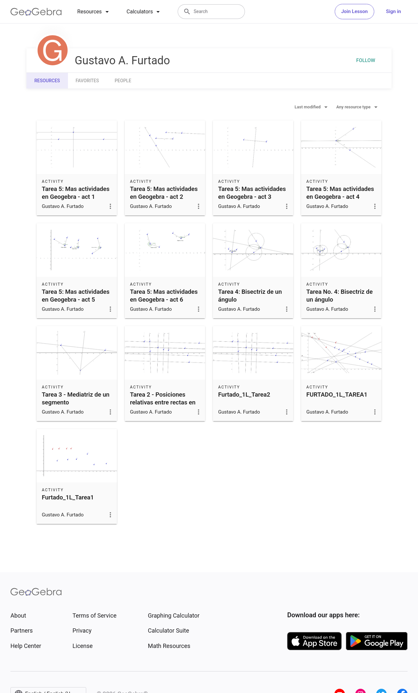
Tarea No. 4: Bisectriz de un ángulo (339, 295)
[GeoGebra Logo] (36, 12)
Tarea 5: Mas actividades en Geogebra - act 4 (340, 192)
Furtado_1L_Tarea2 (244, 394)
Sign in (393, 11)
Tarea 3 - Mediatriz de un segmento (75, 398)
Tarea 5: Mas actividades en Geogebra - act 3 (252, 192)
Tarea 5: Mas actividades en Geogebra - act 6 (164, 295)
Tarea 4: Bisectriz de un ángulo (250, 295)
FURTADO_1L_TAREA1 (336, 394)
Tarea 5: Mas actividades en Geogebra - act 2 (164, 192)
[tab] (94, 12)
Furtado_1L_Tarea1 (68, 497)
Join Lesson (354, 11)
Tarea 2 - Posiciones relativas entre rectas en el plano (163, 402)
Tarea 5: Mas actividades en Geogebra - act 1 (75, 192)
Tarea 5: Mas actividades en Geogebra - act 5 (75, 295)
